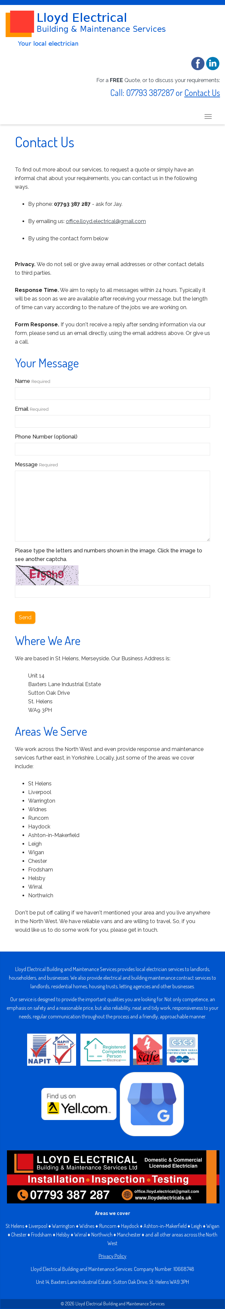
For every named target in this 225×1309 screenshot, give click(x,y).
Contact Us (202, 92)
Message (36, 464)
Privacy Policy (112, 1256)
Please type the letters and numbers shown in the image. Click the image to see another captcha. (108, 554)
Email (32, 409)
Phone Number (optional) (46, 437)
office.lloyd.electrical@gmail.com (106, 221)
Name (32, 381)
